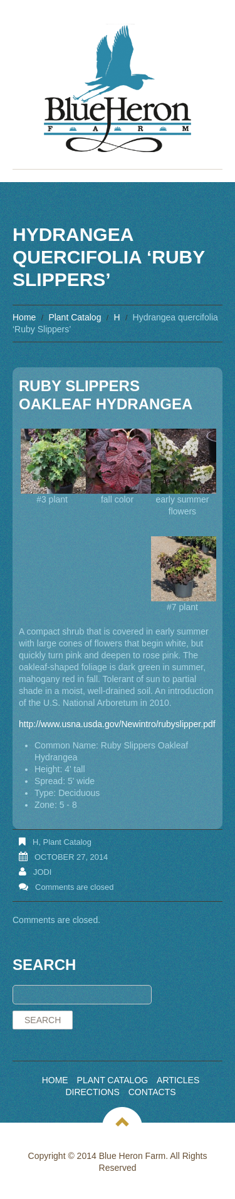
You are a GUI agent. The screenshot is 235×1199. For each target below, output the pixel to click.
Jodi (42, 872)
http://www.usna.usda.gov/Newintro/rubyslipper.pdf (117, 724)
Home (24, 317)
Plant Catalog (74, 317)
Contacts (152, 1092)
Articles (178, 1080)
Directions (92, 1092)
